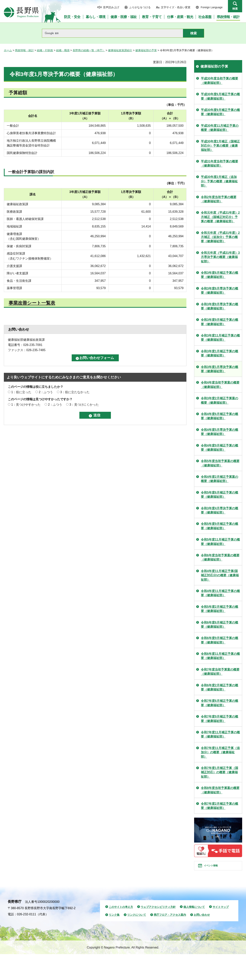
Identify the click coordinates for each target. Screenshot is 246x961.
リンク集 (114, 921)
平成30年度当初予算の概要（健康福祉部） (219, 80)
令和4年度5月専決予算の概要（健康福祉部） (219, 432)
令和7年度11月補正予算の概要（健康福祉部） (220, 734)
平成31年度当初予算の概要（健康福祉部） (219, 163)
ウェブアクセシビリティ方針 (158, 913)
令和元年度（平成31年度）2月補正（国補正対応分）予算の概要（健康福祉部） (220, 217)
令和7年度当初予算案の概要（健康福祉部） (220, 671)
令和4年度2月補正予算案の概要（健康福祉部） (219, 479)
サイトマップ (221, 913)
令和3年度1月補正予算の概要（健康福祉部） (219, 353)
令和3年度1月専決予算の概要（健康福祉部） (219, 369)
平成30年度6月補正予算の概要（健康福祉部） (220, 96)
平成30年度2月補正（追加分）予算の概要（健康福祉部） (219, 181)
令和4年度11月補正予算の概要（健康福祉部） (220, 593)
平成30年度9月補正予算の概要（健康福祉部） (220, 112)
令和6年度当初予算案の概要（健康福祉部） (220, 557)
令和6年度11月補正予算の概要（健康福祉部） (220, 656)
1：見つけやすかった (26, 404)
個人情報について (194, 913)
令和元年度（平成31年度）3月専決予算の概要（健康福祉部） (220, 257)
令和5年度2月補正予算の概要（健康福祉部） (219, 609)
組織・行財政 (45, 50)
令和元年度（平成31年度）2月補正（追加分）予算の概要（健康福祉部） (220, 237)
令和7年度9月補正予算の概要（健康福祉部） (219, 718)
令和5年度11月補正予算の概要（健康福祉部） (220, 541)
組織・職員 (63, 50)
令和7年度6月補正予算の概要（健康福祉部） (219, 703)
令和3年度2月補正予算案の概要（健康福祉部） (219, 400)
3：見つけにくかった (84, 404)
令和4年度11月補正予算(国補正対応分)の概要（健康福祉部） (220, 575)
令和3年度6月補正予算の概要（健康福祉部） (219, 275)
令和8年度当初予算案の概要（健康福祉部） (220, 790)
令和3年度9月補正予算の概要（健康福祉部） (219, 322)
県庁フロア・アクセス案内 (170, 921)
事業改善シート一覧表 (32, 302)
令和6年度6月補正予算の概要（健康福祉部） (219, 624)
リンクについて (136, 921)
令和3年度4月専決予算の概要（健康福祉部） (219, 510)
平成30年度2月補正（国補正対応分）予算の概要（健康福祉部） (220, 146)
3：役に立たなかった (75, 392)
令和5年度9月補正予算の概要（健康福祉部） (219, 526)
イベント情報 (215, 869)
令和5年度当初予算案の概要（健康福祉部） (220, 463)
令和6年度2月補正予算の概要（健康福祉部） (219, 687)
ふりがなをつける (140, 7)
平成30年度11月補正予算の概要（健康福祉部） (220, 127)
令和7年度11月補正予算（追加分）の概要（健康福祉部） (220, 752)
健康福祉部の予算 (146, 50)
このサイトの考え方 (121, 913)
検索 (235, 8)
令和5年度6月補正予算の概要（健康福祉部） (219, 494)
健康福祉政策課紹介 (120, 50)
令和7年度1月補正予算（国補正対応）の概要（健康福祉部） (219, 772)
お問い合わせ (202, 921)
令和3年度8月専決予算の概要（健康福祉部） (219, 306)
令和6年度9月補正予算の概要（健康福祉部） (219, 640)
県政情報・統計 (24, 50)
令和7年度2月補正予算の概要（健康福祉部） (219, 806)
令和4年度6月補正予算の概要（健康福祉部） (219, 416)
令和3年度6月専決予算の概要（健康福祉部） (219, 290)
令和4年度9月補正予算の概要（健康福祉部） (219, 447)
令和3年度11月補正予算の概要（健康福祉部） (220, 337)
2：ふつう (46, 392)
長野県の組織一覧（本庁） (89, 50)
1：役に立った (21, 392)
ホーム (8, 50)
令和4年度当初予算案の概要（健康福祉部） (220, 384)
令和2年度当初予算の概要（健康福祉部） (218, 199)
